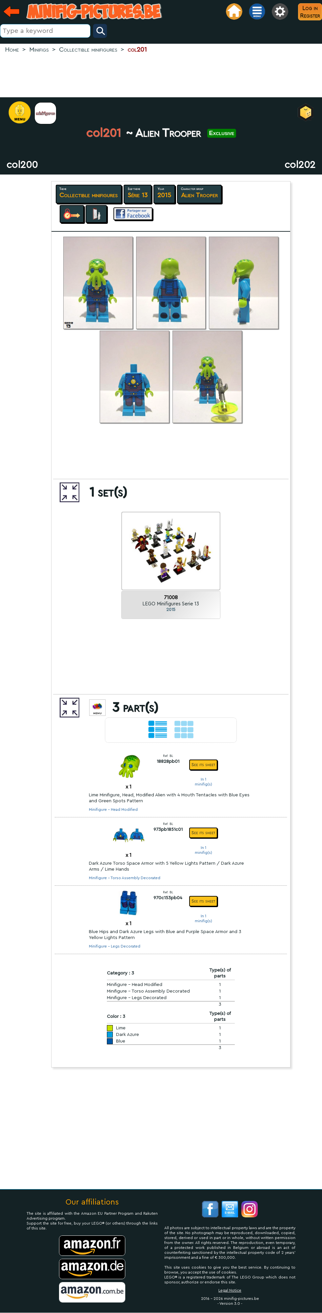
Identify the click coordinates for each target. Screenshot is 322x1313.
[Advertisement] (161, 76)
